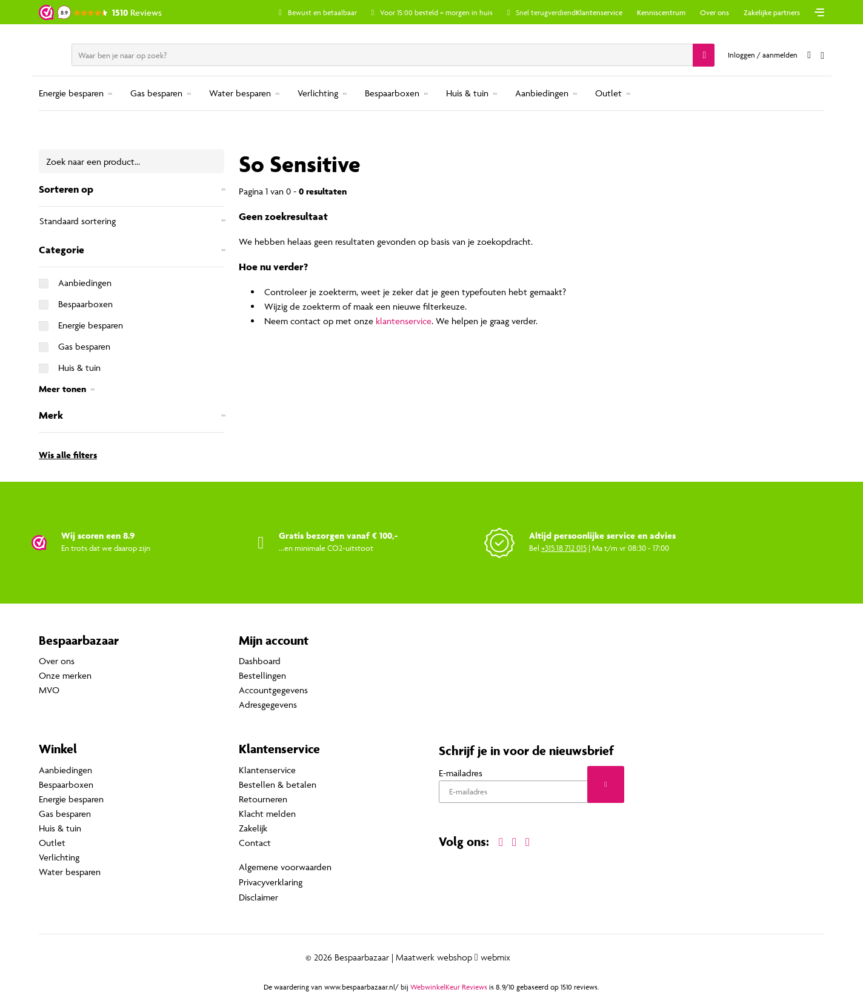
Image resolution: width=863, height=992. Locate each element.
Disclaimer (258, 896)
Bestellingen (262, 676)
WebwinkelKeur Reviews (448, 985)
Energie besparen (71, 93)
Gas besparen (156, 93)
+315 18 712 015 (564, 548)
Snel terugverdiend (550, 12)
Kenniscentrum (661, 12)
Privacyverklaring (270, 881)
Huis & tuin (467, 93)
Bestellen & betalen (277, 784)
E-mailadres (460, 773)
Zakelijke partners (772, 12)
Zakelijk (253, 828)
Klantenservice (599, 12)
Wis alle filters (68, 455)
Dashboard (260, 661)
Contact (255, 842)
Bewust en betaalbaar (326, 12)
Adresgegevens (268, 705)
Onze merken (65, 676)
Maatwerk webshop (434, 956)
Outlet (608, 93)
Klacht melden (267, 813)
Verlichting (318, 93)
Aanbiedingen (541, 93)
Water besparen (240, 93)
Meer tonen (62, 388)
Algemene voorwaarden (285, 867)
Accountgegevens (273, 690)
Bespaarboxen (392, 93)
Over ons (714, 12)
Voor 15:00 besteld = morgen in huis (440, 12)
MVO (49, 690)
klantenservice (404, 321)
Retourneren (263, 799)
